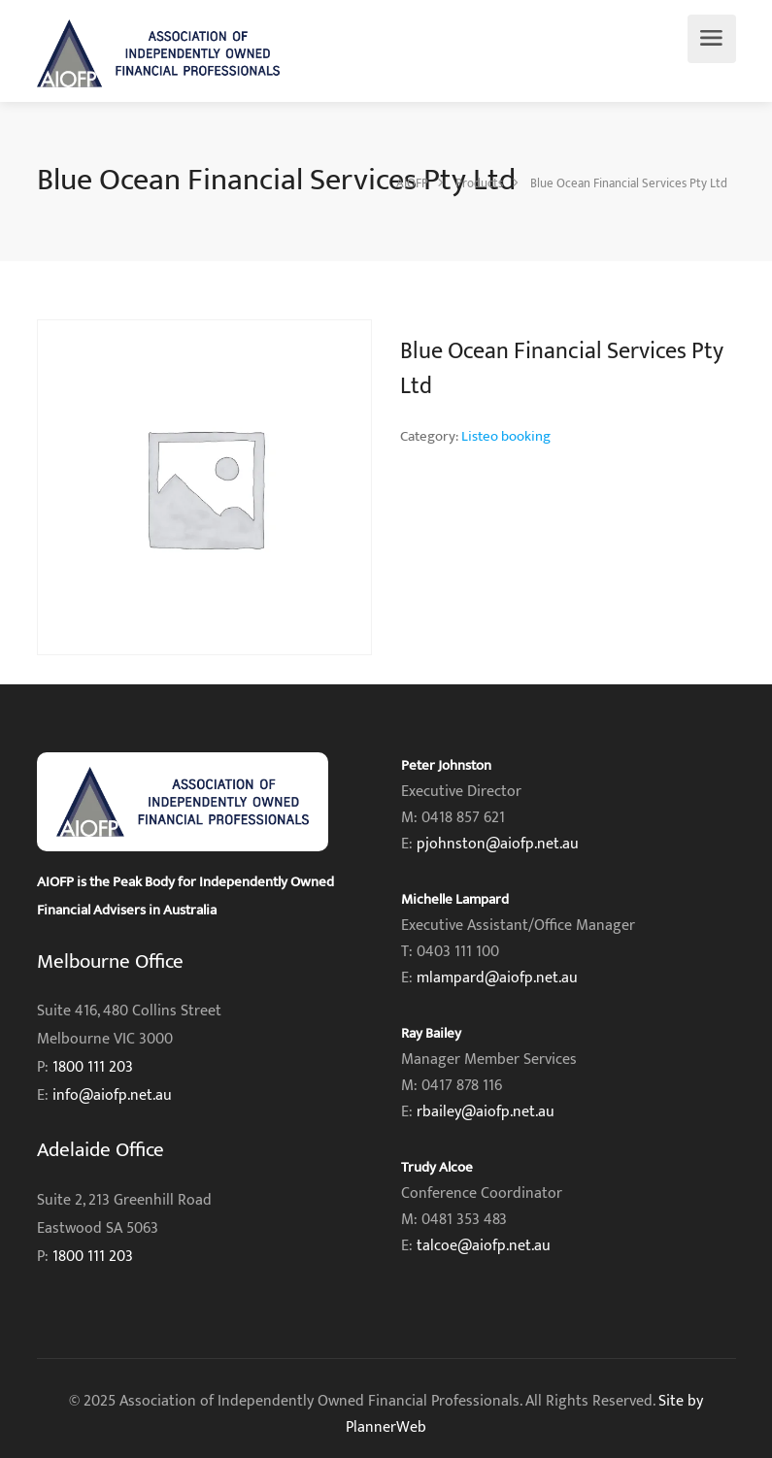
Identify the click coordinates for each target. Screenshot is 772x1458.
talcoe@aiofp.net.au (484, 1246)
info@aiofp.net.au (112, 1095)
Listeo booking (506, 436)
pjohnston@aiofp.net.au (498, 844)
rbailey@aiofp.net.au (485, 1112)
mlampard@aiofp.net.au (497, 978)
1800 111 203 (92, 1067)
